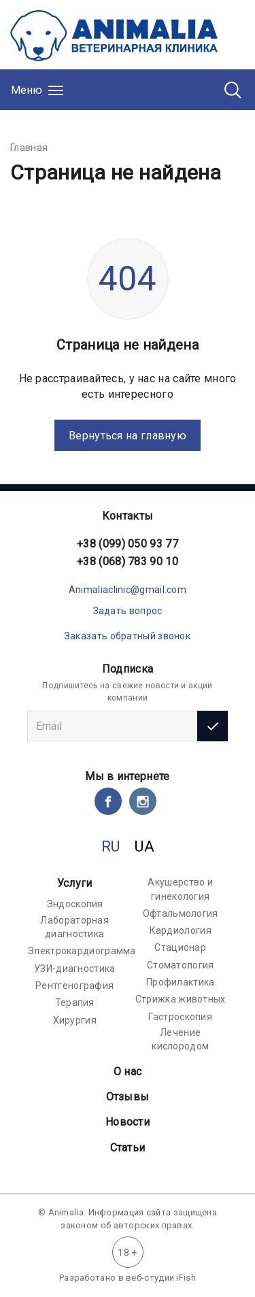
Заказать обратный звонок (127, 635)
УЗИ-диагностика (75, 968)
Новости (127, 1121)
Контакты (127, 515)
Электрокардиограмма (81, 950)
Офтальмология (180, 913)
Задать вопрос (128, 610)
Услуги (74, 883)
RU (110, 846)
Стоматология (180, 965)
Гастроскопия (180, 1016)
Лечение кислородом (180, 1039)
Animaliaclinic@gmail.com (127, 589)
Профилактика (180, 982)
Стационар (180, 947)
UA (144, 846)
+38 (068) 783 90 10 (127, 561)
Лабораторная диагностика (74, 927)
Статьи (128, 1147)
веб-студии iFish (161, 1278)
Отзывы (128, 1096)
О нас (128, 1071)
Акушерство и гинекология (180, 889)
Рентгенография (74, 985)
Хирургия (75, 1020)
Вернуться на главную (127, 435)
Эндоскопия (74, 903)
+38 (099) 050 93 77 (127, 543)
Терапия (75, 1002)
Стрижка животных (180, 999)
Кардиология (180, 930)
